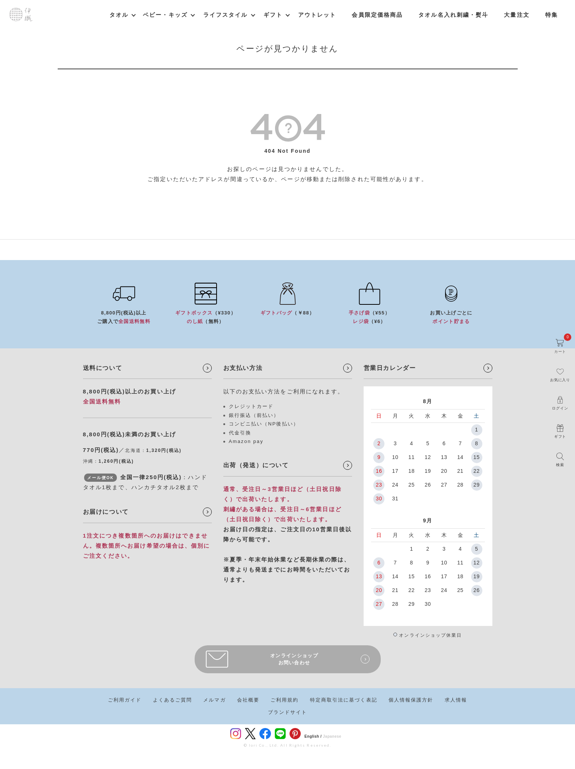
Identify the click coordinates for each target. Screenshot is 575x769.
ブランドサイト (287, 712)
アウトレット (317, 15)
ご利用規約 (285, 700)
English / (313, 736)
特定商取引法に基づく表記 (343, 700)
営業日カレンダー (390, 368)
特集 (551, 15)
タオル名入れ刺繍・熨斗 (453, 15)
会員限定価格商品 (377, 15)
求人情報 (456, 700)
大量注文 (516, 15)
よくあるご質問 (172, 700)
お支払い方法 (243, 368)
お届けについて (106, 512)
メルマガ (214, 700)
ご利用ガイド (125, 700)
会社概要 (248, 700)
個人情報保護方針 (411, 700)
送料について (102, 368)
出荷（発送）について (256, 465)
